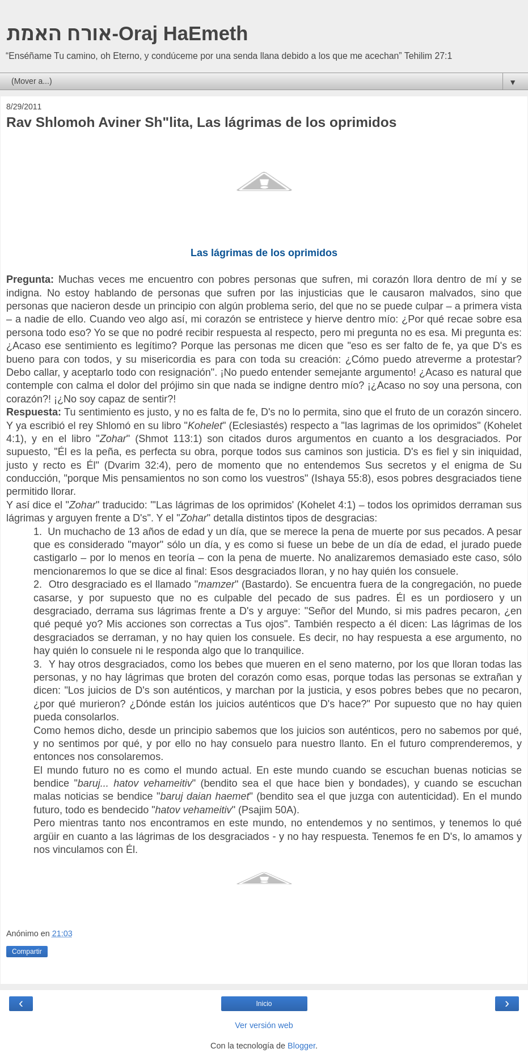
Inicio (264, 1004)
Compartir (27, 952)
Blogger (301, 1045)
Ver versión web (264, 1025)
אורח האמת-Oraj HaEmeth (127, 33)
